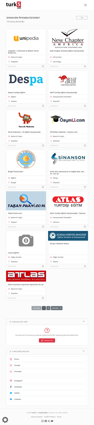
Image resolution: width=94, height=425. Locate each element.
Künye (59, 417)
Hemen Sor (47, 340)
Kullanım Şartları (37, 417)
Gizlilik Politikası (49, 417)
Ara (82, 18)
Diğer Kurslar (16, 257)
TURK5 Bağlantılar (47, 351)
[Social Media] (42, 421)
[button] (5, 420)
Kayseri (14, 222)
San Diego (57, 62)
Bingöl (13, 182)
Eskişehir (14, 62)
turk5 (34, 413)
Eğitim (13, 97)
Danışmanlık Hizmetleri (62, 97)
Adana (55, 261)
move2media (43, 413)
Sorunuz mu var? (47, 322)
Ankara (14, 101)
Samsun (56, 222)
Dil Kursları (57, 57)
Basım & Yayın (16, 57)
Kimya (55, 178)
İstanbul (56, 101)
